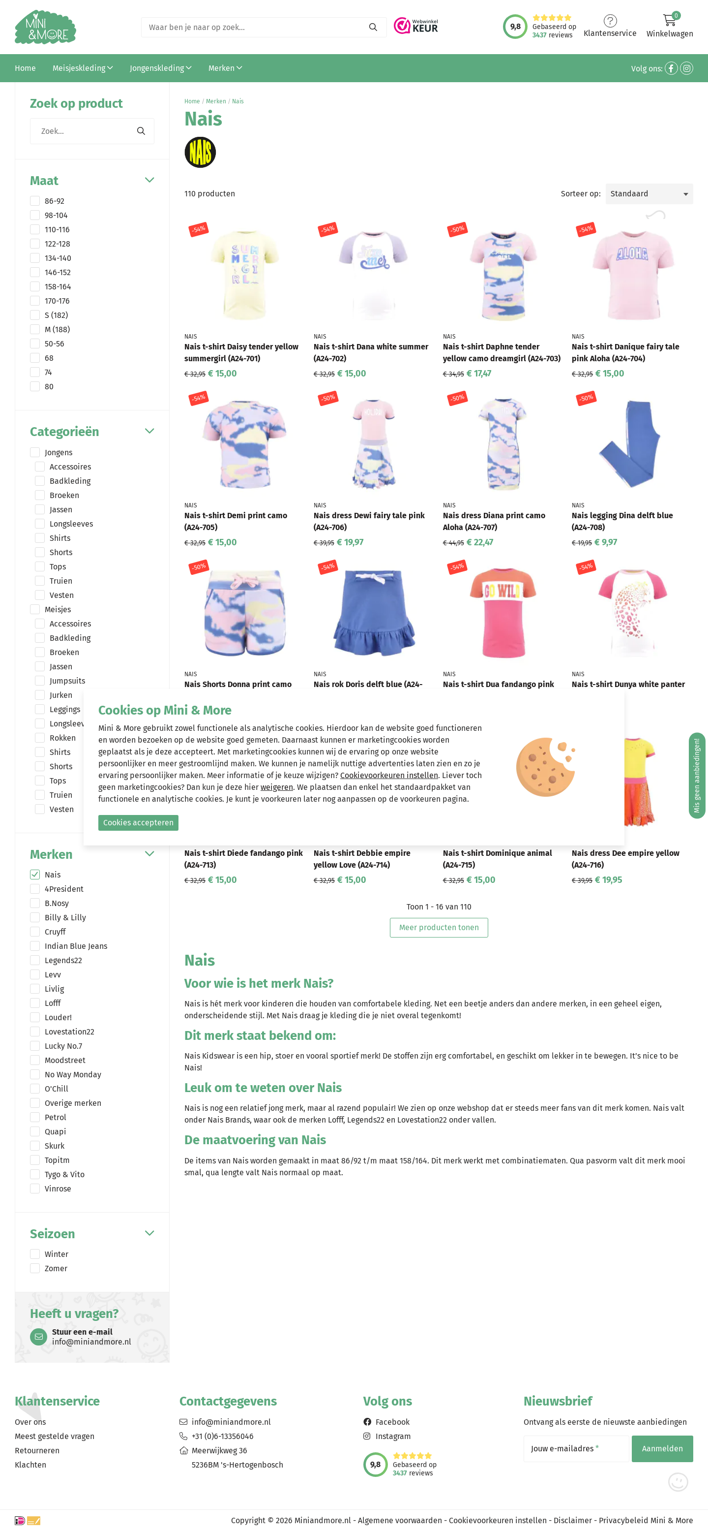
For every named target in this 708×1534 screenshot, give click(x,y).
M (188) (57, 329)
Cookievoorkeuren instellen (498, 1520)
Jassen (61, 509)
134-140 (58, 258)
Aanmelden (662, 1448)
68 (49, 358)
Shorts (61, 552)
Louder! (58, 1017)
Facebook (393, 1422)
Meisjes (58, 609)
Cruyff (55, 932)
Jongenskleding (161, 68)
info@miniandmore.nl (231, 1422)
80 (49, 386)
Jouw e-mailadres (565, 1449)
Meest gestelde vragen (54, 1436)
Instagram (393, 1436)
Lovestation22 (69, 1031)
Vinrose (58, 1188)
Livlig (54, 989)
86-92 (54, 201)
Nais (52, 874)
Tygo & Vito (65, 1174)
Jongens (58, 452)
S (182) (56, 315)
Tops (58, 566)
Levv (53, 974)
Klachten (30, 1465)
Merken (225, 68)
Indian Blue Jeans (76, 946)
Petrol (55, 1117)
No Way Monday (73, 1074)
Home (25, 68)
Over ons (30, 1422)
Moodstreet (65, 1060)
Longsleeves (71, 524)
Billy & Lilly (65, 917)
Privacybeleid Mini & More (646, 1520)
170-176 (57, 301)
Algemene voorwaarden (400, 1520)
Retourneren (37, 1450)
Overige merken (73, 1103)
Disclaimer (573, 1520)
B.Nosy (57, 903)
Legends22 (63, 960)
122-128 (57, 244)
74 (48, 372)
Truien (61, 581)
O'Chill (56, 1089)
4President (64, 889)
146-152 (58, 272)
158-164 (58, 286)
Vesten (62, 595)
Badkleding (70, 481)
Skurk (54, 1146)
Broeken (64, 495)
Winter (56, 1254)
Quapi (55, 1131)
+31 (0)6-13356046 (223, 1436)
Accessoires (70, 466)
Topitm (57, 1160)
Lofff (52, 1003)
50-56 (54, 343)
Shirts (60, 538)
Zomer (56, 1268)
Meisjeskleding (83, 68)
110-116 (57, 229)
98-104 (56, 215)
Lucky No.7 (63, 1046)
